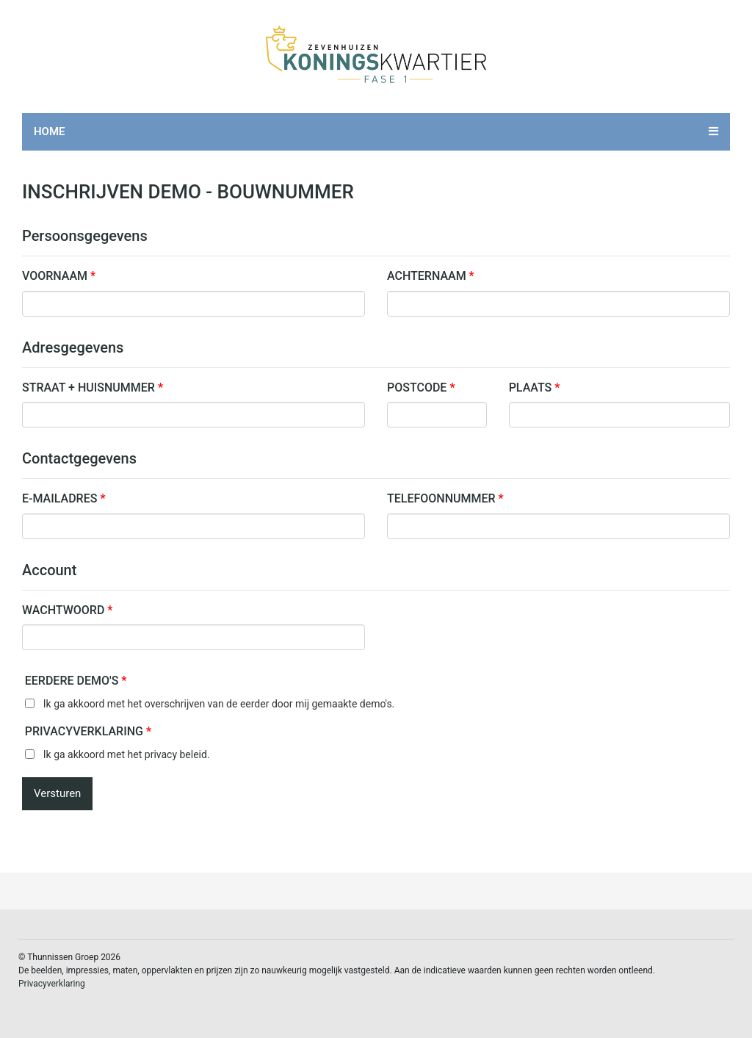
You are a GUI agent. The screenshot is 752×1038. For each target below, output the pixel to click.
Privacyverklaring (88, 731)
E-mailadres (63, 498)
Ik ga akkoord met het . (126, 754)
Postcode (421, 387)
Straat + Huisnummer (92, 387)
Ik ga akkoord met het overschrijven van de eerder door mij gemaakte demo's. (219, 704)
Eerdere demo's (76, 681)
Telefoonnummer (445, 498)
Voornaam (58, 276)
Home (49, 131)
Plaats (534, 387)
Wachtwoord (67, 610)
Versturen (57, 793)
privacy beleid (176, 754)
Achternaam (430, 276)
